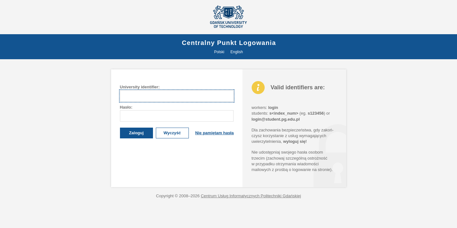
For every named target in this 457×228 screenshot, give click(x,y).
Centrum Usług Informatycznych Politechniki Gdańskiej (251, 195)
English (236, 52)
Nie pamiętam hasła (214, 132)
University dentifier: (140, 87)
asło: (126, 107)
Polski (219, 52)
